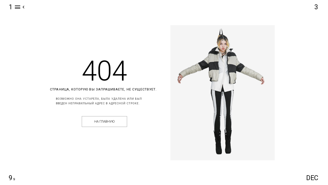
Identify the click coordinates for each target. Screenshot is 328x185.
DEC (312, 178)
